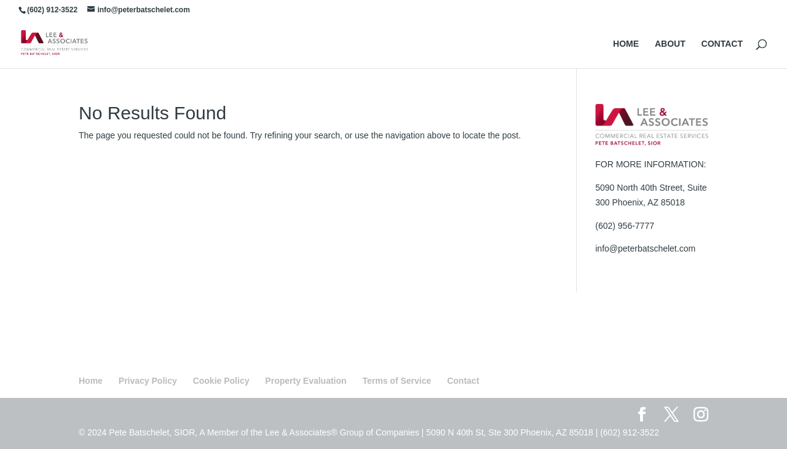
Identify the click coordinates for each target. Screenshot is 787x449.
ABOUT (670, 44)
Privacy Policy (148, 381)
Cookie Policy (221, 381)
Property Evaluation (305, 381)
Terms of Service (397, 381)
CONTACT (722, 44)
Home (91, 381)
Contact (463, 381)
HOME (626, 44)
